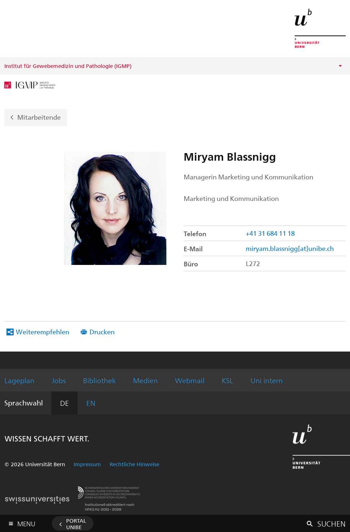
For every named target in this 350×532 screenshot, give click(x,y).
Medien (145, 380)
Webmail (189, 380)
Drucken (102, 331)
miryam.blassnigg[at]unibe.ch (290, 248)
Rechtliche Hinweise (134, 464)
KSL (227, 380)
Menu (26, 522)
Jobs (59, 380)
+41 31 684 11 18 (270, 233)
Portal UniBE (76, 524)
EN (90, 403)
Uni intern (266, 380)
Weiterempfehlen (42, 331)
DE (64, 403)
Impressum (87, 464)
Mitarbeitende (39, 116)
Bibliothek (99, 380)
